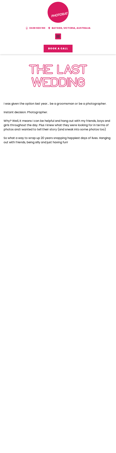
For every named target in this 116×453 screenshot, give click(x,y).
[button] (58, 36)
